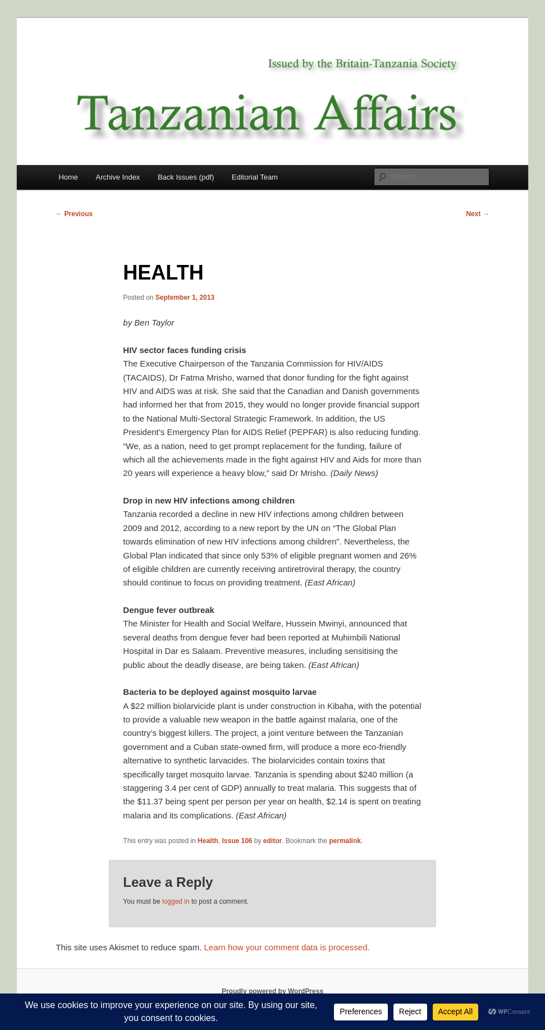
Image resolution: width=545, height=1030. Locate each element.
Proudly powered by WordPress (272, 991)
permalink (345, 841)
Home (68, 177)
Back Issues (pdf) (186, 177)
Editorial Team (255, 177)
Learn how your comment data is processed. (287, 947)
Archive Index (118, 177)
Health (208, 841)
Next (477, 214)
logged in (176, 901)
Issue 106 (237, 841)
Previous (74, 214)
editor (272, 841)
